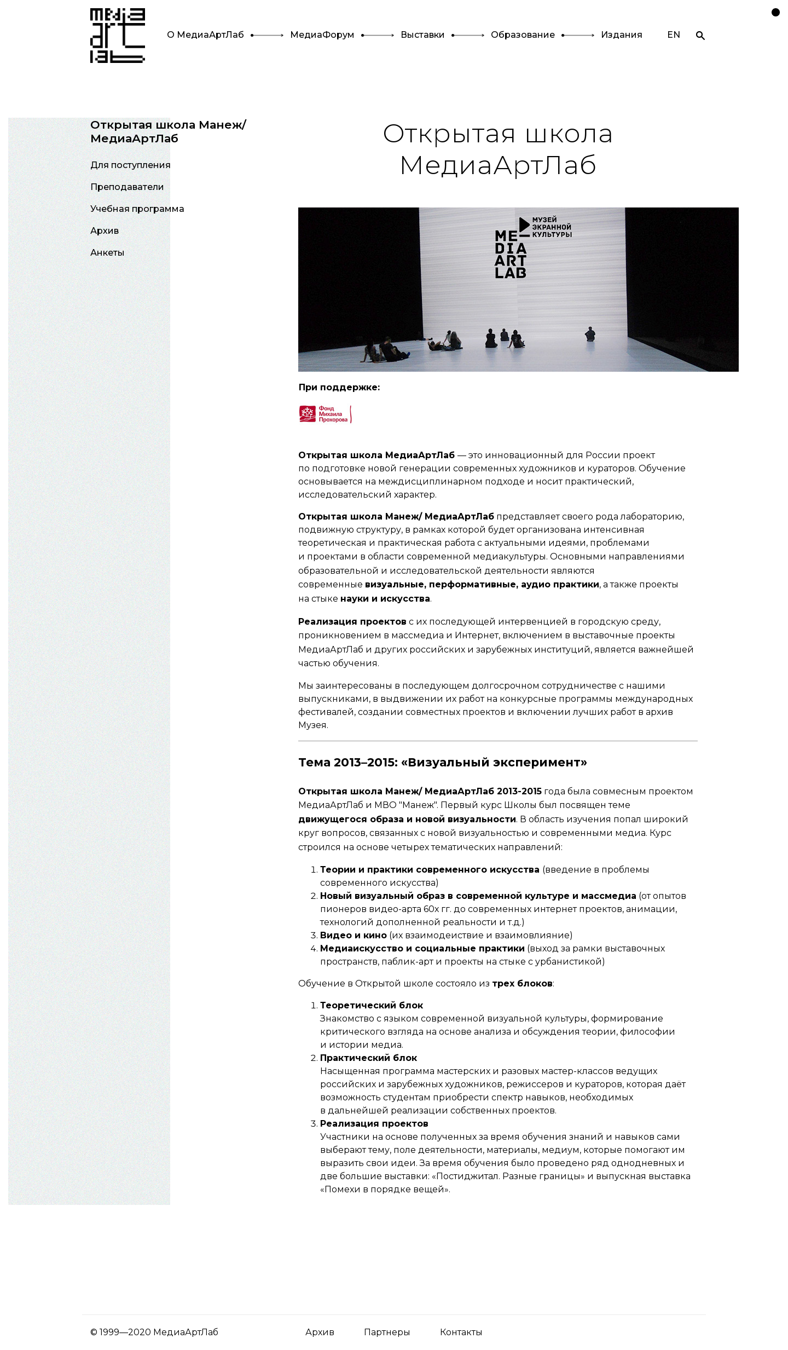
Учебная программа (137, 209)
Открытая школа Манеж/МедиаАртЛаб (168, 131)
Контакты (461, 1332)
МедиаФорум (322, 35)
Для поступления (130, 165)
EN (673, 35)
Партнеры (387, 1332)
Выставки (423, 35)
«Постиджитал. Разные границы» (508, 1176)
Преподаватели (127, 187)
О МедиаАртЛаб (205, 35)
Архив (104, 231)
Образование (523, 35)
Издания (621, 35)
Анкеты (107, 252)
